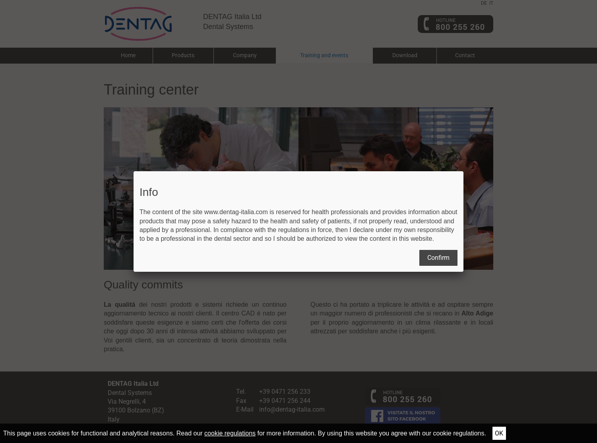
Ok (499, 433)
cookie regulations (230, 433)
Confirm (438, 257)
